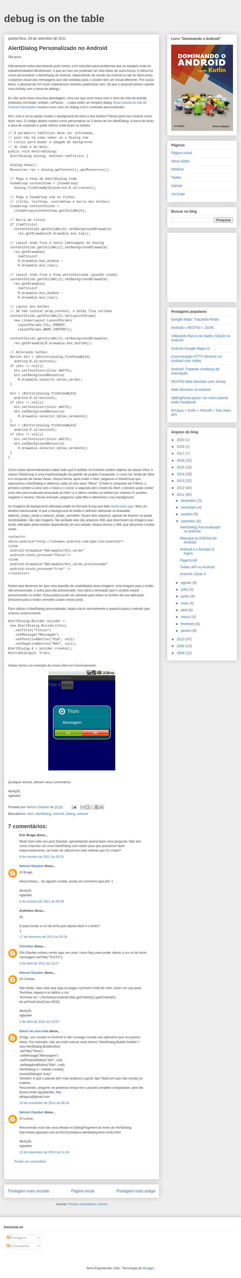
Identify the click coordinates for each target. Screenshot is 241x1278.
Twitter (176, 177)
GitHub (176, 186)
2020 (181, 440)
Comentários (18, 1246)
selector (83, 814)
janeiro (186, 631)
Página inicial (82, 1191)
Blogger (148, 1268)
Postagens (16, 1238)
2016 (181, 460)
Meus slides (180, 161)
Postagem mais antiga (135, 1191)
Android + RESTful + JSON (192, 328)
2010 (181, 639)
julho (185, 589)
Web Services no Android (191, 390)
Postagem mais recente (28, 1191)
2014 (181, 474)
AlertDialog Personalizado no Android (200, 529)
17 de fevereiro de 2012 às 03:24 (43, 937)
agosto (186, 583)
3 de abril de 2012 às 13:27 (39, 963)
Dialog (70, 814)
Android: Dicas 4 (193, 574)
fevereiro (188, 624)
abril (184, 610)
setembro (188, 521)
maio (185, 603)
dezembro (189, 501)
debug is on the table (54, 18)
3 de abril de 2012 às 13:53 (39, 1021)
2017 (181, 453)
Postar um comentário (30, 1161)
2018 (181, 447)
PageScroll (188, 560)
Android (58, 814)
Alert (30, 814)
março (186, 617)
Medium (177, 169)
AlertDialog (43, 814)
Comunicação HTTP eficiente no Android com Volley (196, 358)
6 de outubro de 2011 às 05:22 (41, 857)
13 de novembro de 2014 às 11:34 (44, 1152)
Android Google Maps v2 (190, 348)
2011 (181, 495)
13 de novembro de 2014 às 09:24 (44, 1103)
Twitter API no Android (197, 567)
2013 (181, 481)
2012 (181, 488)
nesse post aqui (122, 506)
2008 (181, 653)
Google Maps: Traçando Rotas (195, 319)
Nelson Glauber (31, 866)
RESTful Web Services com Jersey (198, 382)
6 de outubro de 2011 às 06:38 (41, 901)
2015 (181, 467)
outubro (187, 514)
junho (185, 596)
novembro (189, 507)
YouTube (178, 194)
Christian (26, 946)
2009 (181, 646)
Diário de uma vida (33, 1031)
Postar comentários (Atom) (88, 1204)
